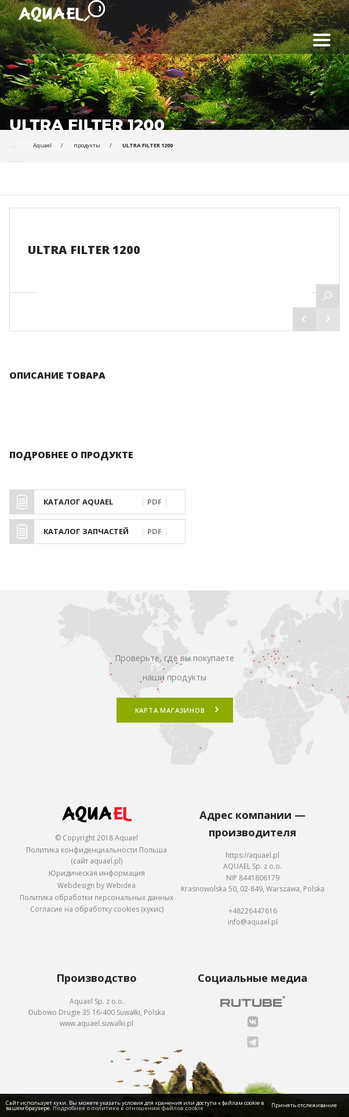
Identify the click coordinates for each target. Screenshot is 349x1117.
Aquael (42, 145)
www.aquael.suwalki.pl (96, 1023)
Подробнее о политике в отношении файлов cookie (128, 1108)
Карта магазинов (170, 710)
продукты (87, 145)
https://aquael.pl (252, 855)
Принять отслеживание (304, 1105)
